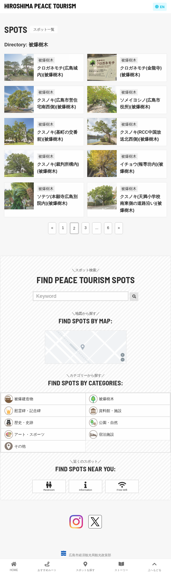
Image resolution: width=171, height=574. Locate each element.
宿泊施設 (106, 434)
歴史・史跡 (23, 422)
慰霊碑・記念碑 (27, 411)
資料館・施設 (110, 411)
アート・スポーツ (29, 434)
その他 (20, 446)
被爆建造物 (23, 399)
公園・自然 (108, 422)
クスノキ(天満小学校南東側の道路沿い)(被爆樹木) (141, 203)
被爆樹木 (45, 60)
